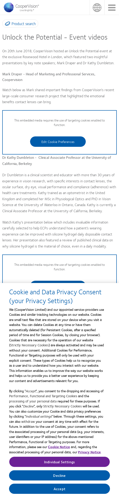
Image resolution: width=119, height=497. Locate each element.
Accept (59, 491)
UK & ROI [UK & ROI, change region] (97, 7)
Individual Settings (59, 464)
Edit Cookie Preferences (57, 141)
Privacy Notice (89, 454)
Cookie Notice (59, 449)
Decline (59, 478)
